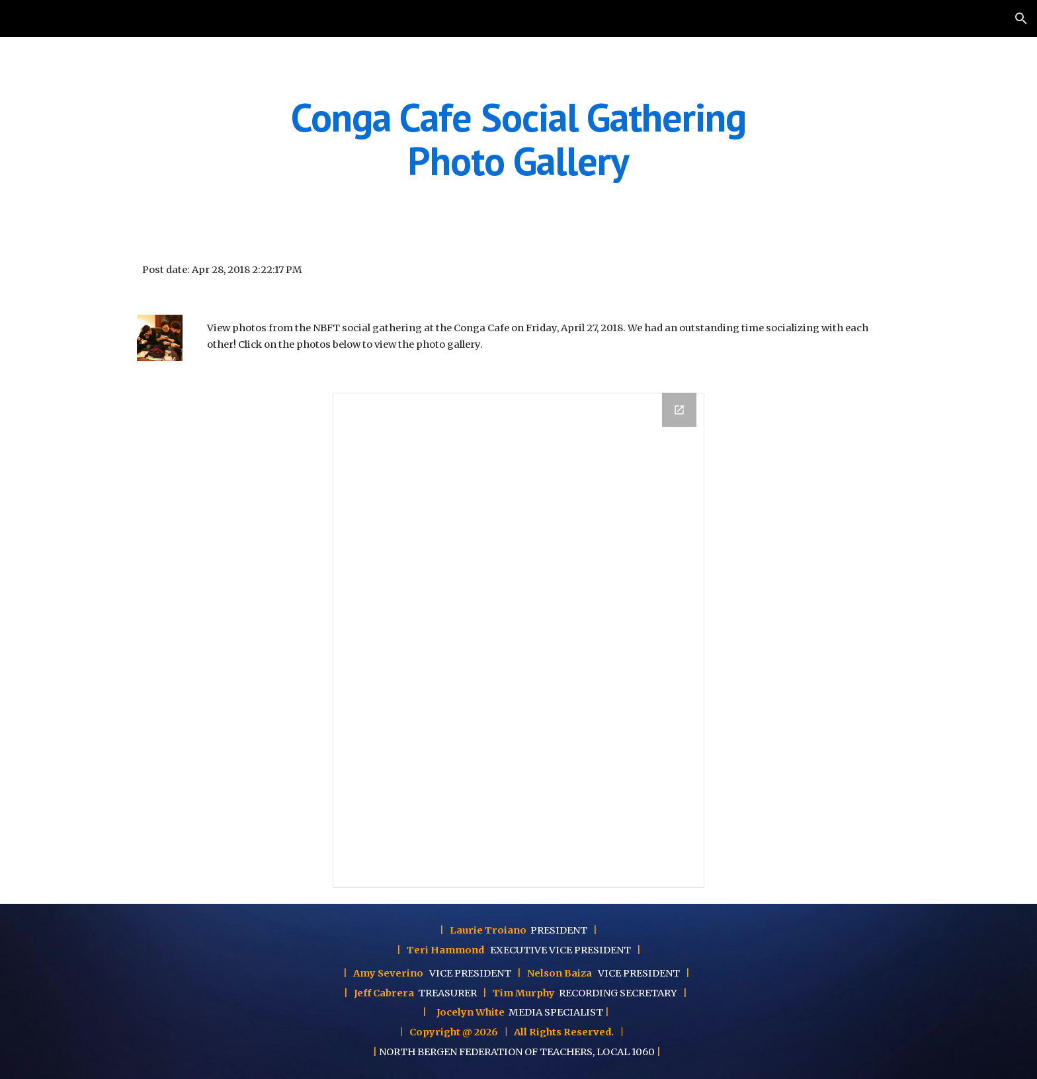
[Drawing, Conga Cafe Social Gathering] (518, 641)
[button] (1021, 18)
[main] (518, 139)
